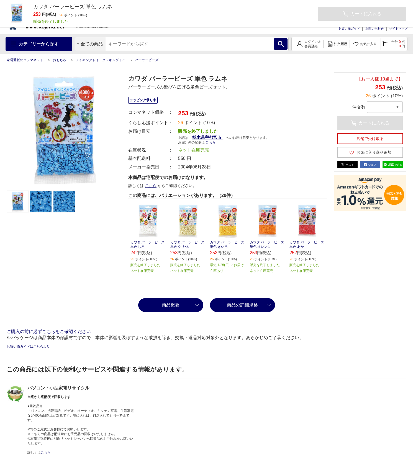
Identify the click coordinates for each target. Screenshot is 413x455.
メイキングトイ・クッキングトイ (100, 60)
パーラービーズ (146, 60)
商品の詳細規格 (242, 305)
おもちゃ (59, 60)
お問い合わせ (374, 28)
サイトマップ (398, 28)
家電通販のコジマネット (25, 60)
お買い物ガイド (349, 28)
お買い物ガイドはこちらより (28, 347)
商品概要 (170, 305)
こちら (211, 142)
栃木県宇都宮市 (207, 137)
